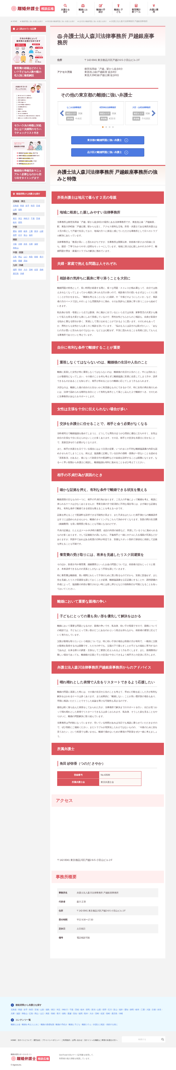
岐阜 (25, 227)
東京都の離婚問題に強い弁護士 (103, 136)
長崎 (41, 265)
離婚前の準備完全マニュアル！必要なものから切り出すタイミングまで (27, 170)
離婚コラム (86, 1020)
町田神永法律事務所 (107, 103)
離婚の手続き (103, 6)
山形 (15, 205)
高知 (25, 257)
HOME (13, 1034)
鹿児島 (16, 269)
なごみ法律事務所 (74, 103)
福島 (20, 205)
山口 (25, 253)
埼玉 (20, 214)
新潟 (36, 227)
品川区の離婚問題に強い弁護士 (103, 149)
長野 (15, 231)
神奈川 (26, 214)
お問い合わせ (82, 1034)
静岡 (20, 227)
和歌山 (16, 244)
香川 (41, 253)
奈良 (25, 240)
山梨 (41, 227)
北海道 (16, 201)
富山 (25, 231)
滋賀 (36, 240)
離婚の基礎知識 (47, 1020)
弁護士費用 (156, 6)
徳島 (15, 257)
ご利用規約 (69, 1034)
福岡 (15, 265)
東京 (15, 214)
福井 (31, 231)
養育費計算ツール (139, 6)
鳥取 (31, 253)
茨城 (38, 214)
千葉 (33, 214)
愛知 (15, 227)
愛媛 (20, 257)
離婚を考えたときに (30, 1020)
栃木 (15, 218)
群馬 (20, 218)
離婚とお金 (86, 6)
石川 (20, 231)
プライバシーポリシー (53, 1034)
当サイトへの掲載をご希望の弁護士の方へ (29, 1038)
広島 (15, 253)
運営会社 (39, 1034)
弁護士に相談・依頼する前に (105, 1020)
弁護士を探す (68, 6)
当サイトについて (25, 1034)
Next (153, 109)
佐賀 (36, 265)
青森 (22, 201)
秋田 (33, 201)
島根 (36, 253)
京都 (20, 240)
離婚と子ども (121, 6)
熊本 (20, 265)
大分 (25, 265)
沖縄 (22, 269)
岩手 (27, 201)
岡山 (20, 253)
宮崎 (31, 265)
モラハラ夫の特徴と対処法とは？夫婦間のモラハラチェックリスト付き (27, 125)
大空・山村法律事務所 (141, 103)
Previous (62, 109)
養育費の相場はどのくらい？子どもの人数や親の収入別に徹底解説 (27, 68)
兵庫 (31, 240)
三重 (31, 227)
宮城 (38, 201)
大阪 (15, 240)
